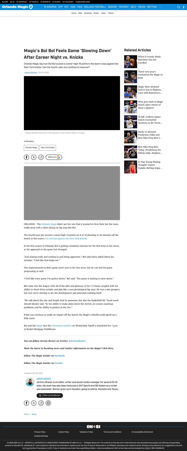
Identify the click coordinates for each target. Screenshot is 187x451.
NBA (73, 7)
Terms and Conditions (112, 432)
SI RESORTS (46, 2)
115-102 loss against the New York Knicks (65, 238)
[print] (48, 403)
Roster (96, 13)
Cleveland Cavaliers (62, 325)
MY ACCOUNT (68, 2)
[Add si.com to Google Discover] (54, 157)
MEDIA (141, 7)
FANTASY (124, 7)
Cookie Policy (63, 432)
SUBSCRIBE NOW (83, 2)
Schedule (88, 13)
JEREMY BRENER (44, 379)
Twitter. (59, 363)
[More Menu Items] (160, 7)
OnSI (80, 13)
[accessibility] (183, 7)
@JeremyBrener (77, 341)
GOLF (133, 7)
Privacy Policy (39, 432)
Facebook (59, 355)
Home (73, 13)
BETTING (152, 7)
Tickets (110, 13)
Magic (39, 325)
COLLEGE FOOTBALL (95, 7)
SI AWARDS (50, 7)
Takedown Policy (86, 432)
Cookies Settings (41, 436)
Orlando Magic (31, 148)
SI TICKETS (34, 2)
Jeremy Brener (30, 73)
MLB (79, 7)
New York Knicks (48, 148)
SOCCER (112, 7)
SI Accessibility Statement (142, 432)
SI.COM (5, 2)
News (34, 414)
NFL (66, 7)
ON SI (12, 2)
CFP (60, 7)
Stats (103, 13)
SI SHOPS (56, 2)
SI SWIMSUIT (21, 2)
